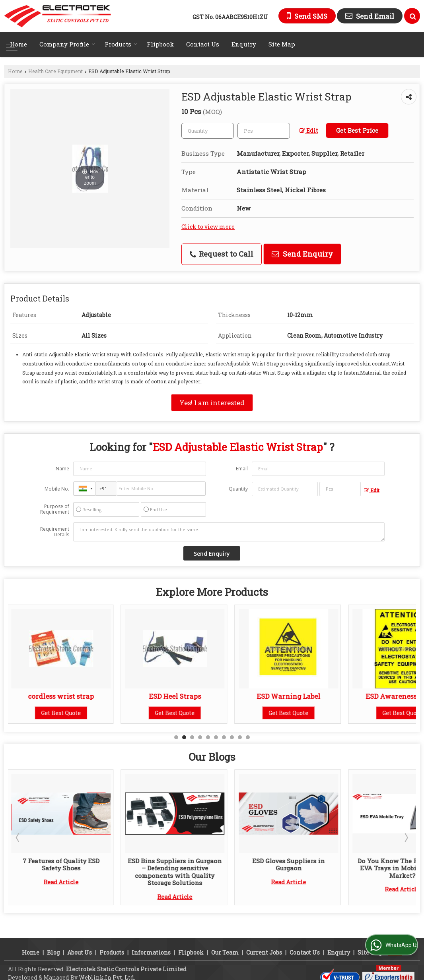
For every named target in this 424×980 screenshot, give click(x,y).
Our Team (225, 952)
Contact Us (202, 44)
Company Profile (67, 44)
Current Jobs (264, 952)
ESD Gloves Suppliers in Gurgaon (289, 864)
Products (121, 44)
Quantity (238, 488)
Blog (53, 952)
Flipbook (160, 44)
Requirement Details (54, 531)
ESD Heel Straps (176, 696)
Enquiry (243, 44)
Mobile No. (57, 488)
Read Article (62, 882)
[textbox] (263, 131)
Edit (309, 130)
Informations (151, 952)
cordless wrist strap (62, 696)
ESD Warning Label (289, 696)
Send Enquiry (302, 254)
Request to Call (221, 254)
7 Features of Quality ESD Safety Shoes (62, 864)
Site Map (281, 44)
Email (242, 468)
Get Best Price (357, 130)
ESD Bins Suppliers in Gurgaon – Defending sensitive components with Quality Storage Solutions (176, 872)
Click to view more (208, 226)
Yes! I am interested (212, 402)
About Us (79, 952)
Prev (18, 837)
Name (62, 468)
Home (18, 44)
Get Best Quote (62, 713)
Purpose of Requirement (54, 509)
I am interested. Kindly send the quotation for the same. (229, 531)
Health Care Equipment (55, 71)
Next (405, 837)
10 (248, 737)
